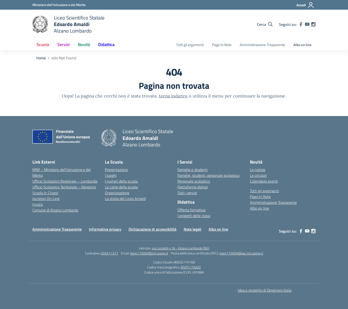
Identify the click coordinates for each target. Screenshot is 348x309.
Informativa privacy (105, 229)
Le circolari (258, 175)
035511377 (109, 253)
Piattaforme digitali (192, 187)
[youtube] (307, 24)
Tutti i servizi (187, 193)
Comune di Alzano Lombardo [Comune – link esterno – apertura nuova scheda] (55, 210)
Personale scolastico (193, 181)
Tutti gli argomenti (190, 45)
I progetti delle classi (193, 216)
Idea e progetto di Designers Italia (264, 290)
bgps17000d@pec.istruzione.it (241, 253)
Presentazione (116, 169)
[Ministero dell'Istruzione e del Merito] (59, 4)
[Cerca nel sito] (264, 24)
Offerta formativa (191, 210)
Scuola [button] (42, 44)
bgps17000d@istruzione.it (149, 253)
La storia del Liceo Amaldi (125, 198)
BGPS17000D (191, 267)
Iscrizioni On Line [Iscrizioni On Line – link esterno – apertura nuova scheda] (45, 198)
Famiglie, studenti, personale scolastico (208, 175)
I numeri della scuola (121, 181)
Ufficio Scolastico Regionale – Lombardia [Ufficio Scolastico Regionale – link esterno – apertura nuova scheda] (64, 181)
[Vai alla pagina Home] (41, 58)
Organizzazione (117, 193)
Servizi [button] (63, 44)
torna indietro (173, 96)
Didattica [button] (106, 44)
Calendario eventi (264, 181)
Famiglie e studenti (192, 169)
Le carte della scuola (121, 187)
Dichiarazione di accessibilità (152, 229)
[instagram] (313, 24)
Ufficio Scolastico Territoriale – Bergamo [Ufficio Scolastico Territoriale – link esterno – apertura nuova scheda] (64, 187)
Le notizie (257, 169)
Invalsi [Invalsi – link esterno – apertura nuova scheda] (37, 204)
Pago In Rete (222, 45)
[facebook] (301, 24)
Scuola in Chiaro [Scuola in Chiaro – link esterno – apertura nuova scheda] (45, 193)
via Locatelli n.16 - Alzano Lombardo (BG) (180, 248)
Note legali (192, 229)
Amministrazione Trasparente (262, 45)
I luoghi (110, 175)
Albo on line (302, 45)
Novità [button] (84, 44)
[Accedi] (305, 5)
